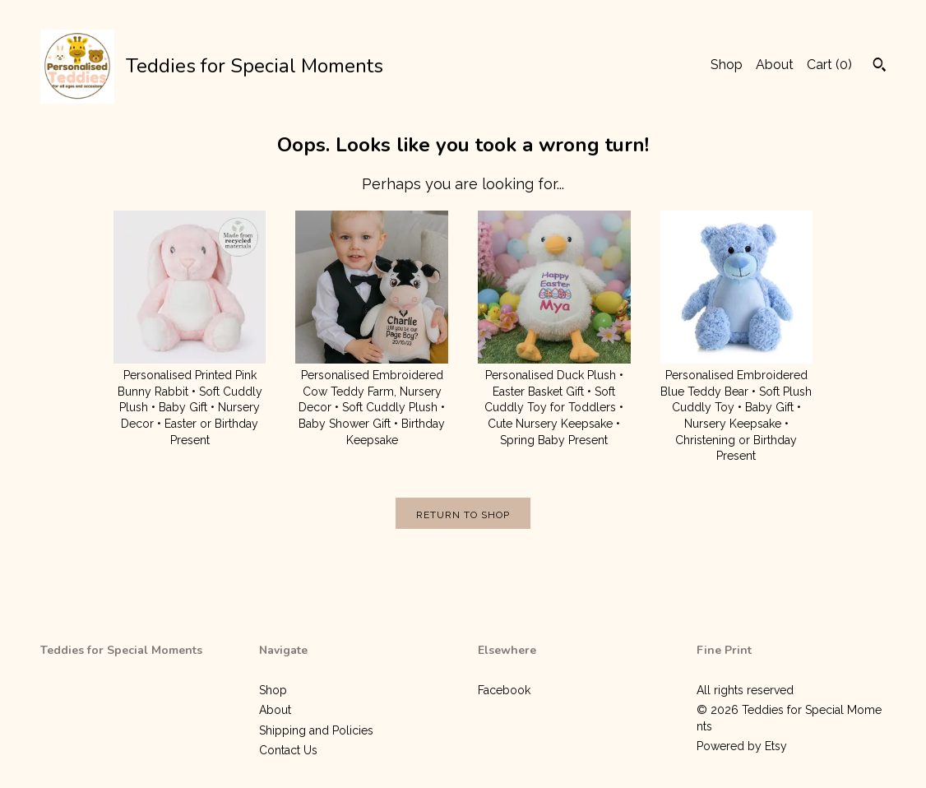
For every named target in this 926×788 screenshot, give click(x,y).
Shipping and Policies (316, 730)
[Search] (879, 67)
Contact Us (288, 750)
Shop (727, 64)
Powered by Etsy (742, 746)
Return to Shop (463, 515)
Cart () (829, 64)
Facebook (504, 690)
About (775, 64)
